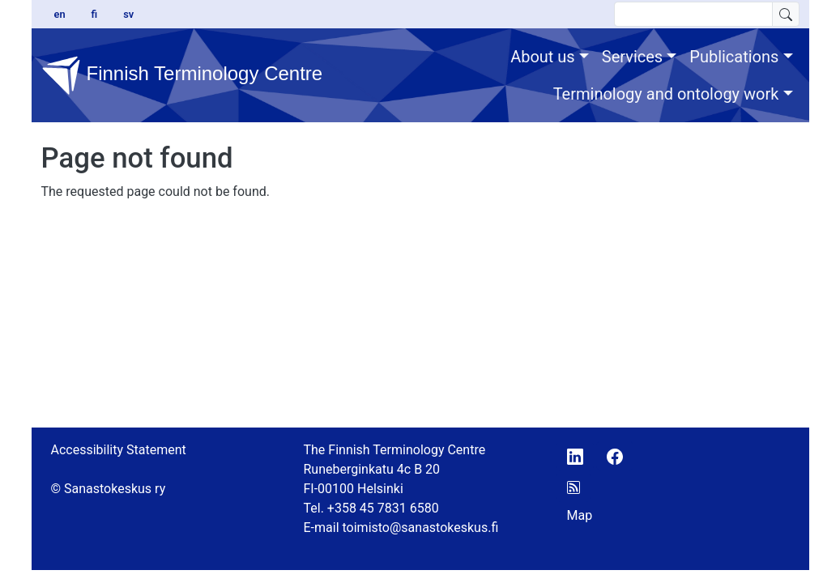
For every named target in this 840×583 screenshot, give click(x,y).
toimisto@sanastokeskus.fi (421, 527)
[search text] (693, 14)
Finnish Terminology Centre (167, 75)
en (60, 14)
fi (95, 14)
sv (128, 14)
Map (580, 515)
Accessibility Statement (118, 449)
